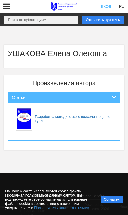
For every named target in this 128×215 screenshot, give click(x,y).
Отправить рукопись (103, 20)
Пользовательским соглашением (61, 208)
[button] (6, 6)
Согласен (112, 199)
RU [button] (121, 6)
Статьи (18, 97)
